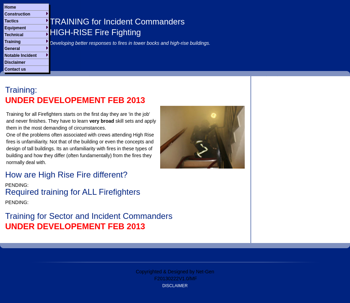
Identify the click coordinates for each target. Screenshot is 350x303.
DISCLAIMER (174, 285)
